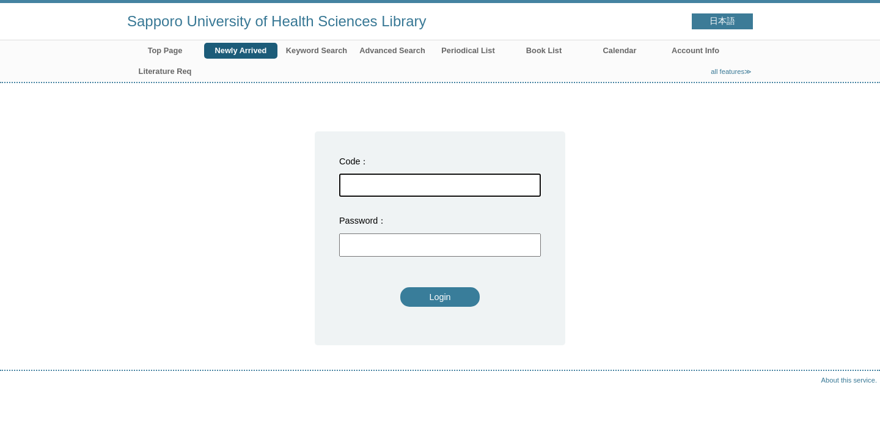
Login (439, 297)
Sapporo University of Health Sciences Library (277, 21)
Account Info (695, 50)
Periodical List (467, 50)
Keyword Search (316, 50)
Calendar (620, 50)
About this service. (849, 380)
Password (358, 221)
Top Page (165, 50)
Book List (544, 50)
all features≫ (731, 71)
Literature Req (165, 71)
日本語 (722, 21)
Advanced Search (392, 50)
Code (349, 161)
